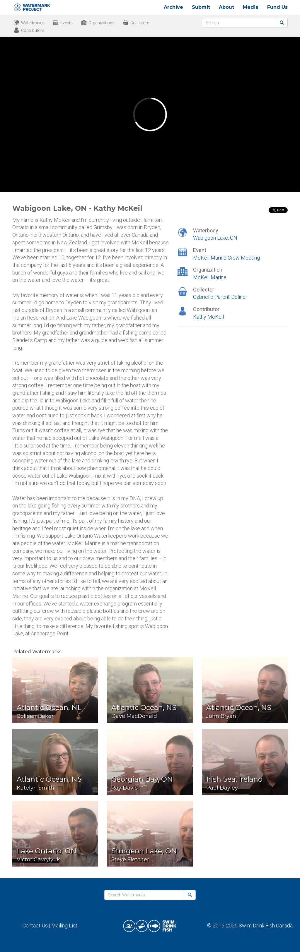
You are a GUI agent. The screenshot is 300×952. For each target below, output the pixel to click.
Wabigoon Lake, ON (215, 238)
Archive (173, 7)
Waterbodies (33, 22)
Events (66, 22)
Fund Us (277, 7)
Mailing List (64, 925)
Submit (201, 7)
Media (250, 7)
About (226, 7)
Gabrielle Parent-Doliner (220, 297)
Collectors (139, 22)
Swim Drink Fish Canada (266, 925)
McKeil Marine (209, 277)
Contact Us (35, 925)
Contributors (33, 30)
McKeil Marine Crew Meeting (226, 258)
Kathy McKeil (208, 317)
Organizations (101, 22)
